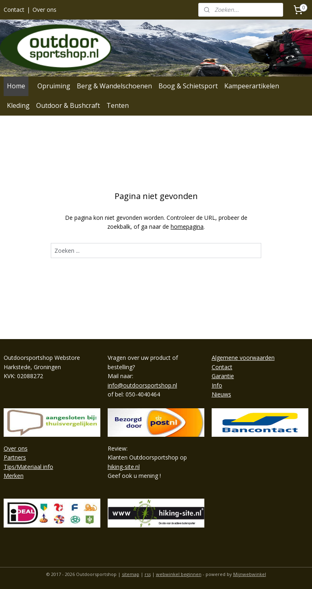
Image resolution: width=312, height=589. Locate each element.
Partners (15, 457)
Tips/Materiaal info (28, 467)
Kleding (18, 105)
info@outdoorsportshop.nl (142, 385)
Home (16, 85)
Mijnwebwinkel (249, 574)
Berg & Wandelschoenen (114, 85)
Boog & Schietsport (188, 85)
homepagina (187, 226)
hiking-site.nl (124, 467)
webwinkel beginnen (179, 574)
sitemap (130, 574)
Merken (14, 476)
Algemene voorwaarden (243, 357)
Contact (14, 9)
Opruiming (53, 85)
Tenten (117, 105)
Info (217, 385)
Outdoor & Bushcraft (68, 105)
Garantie (223, 376)
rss (148, 574)
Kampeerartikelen (251, 85)
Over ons (44, 9)
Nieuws (221, 394)
